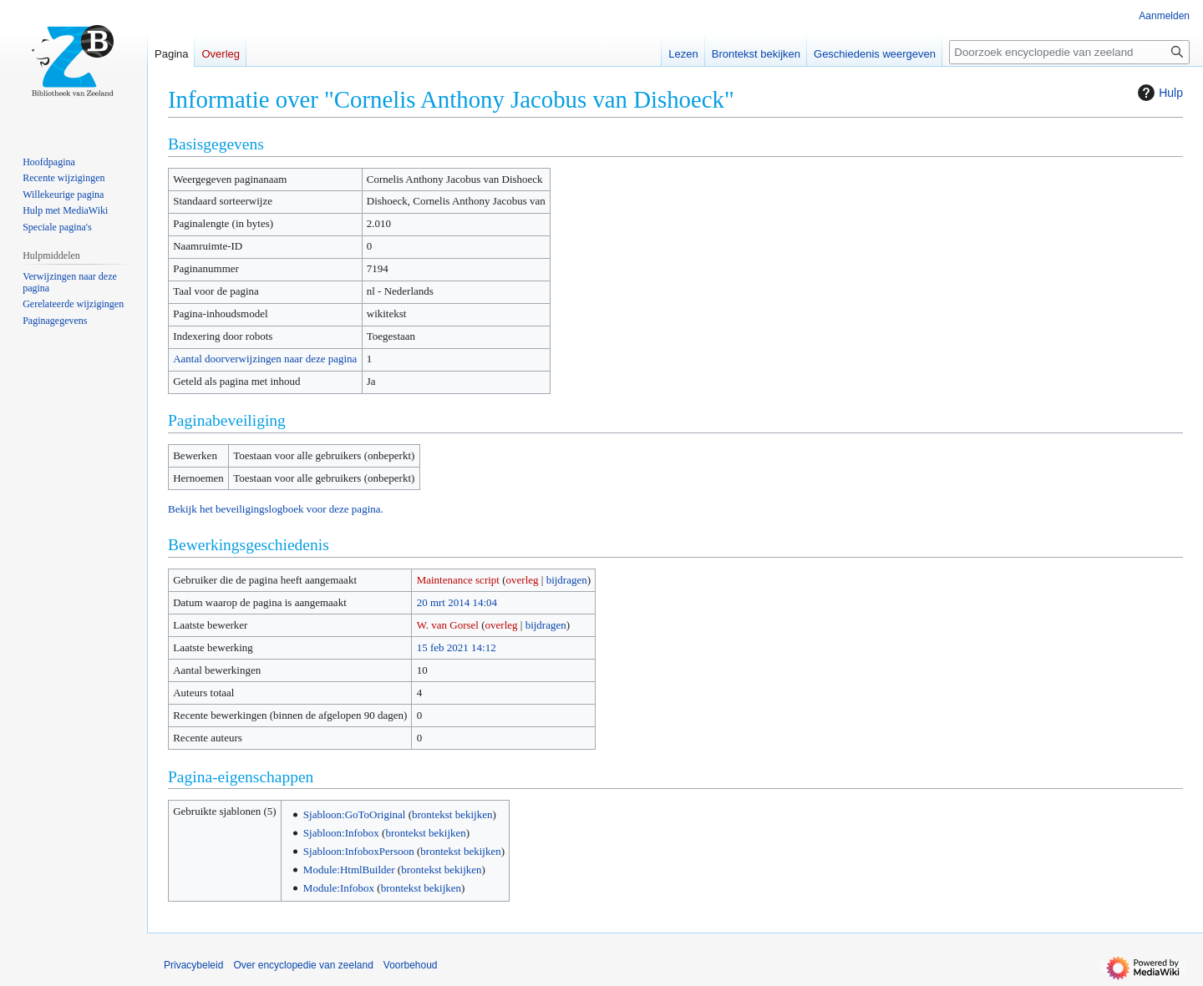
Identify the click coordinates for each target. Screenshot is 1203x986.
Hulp (1158, 92)
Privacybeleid (193, 965)
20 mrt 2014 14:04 (457, 602)
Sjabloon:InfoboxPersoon (358, 851)
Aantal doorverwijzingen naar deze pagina (265, 358)
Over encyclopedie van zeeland (303, 965)
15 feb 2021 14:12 (456, 647)
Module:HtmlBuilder (349, 869)
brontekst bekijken (452, 814)
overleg (522, 580)
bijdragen (566, 580)
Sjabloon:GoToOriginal (354, 814)
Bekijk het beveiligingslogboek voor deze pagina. (275, 509)
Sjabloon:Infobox (341, 833)
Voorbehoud (410, 965)
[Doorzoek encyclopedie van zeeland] (1069, 52)
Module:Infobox (338, 888)
